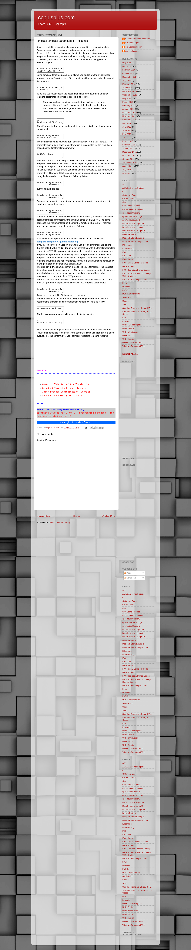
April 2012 (126, 138)
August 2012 (128, 123)
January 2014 (128, 88)
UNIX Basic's (128, 328)
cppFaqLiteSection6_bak (133, 216)
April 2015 (126, 66)
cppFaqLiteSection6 (131, 213)
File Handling (128, 249)
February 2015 (128, 70)
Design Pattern (129, 234)
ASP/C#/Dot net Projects (133, 188)
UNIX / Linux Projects (131, 325)
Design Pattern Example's (133, 238)
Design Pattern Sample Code (135, 241)
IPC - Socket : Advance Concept (136, 270)
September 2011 (129, 162)
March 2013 (127, 102)
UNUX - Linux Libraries (132, 342)
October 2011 (128, 159)
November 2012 (129, 116)
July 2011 (126, 170)
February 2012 (128, 145)
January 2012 (128, 148)
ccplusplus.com (56, 17)
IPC (124, 252)
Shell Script (127, 297)
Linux (124, 283)
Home (76, 527)
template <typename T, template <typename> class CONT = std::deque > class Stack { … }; (52, 218)
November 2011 (129, 155)
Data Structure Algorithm (133, 223)
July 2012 (126, 127)
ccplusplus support (133, 47)
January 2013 (128, 109)
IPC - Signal (127, 259)
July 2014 (126, 80)
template (126, 321)
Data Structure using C (132, 227)
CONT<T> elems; (52, 159)
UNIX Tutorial (128, 339)
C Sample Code (129, 195)
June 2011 (127, 173)
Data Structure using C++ (133, 231)
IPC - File (126, 256)
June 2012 (127, 130)
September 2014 (129, 77)
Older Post (109, 527)
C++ (124, 202)
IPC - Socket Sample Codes (134, 279)
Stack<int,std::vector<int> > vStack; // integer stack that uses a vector (52, 70)
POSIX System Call (131, 294)
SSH (124, 304)
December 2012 (129, 112)
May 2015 (126, 63)
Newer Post (44, 527)
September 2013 (129, 95)
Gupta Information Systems (137, 39)
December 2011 (129, 152)
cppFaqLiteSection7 (131, 220)
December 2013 (129, 91)
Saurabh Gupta (132, 43)
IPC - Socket (128, 266)
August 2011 (128, 166)
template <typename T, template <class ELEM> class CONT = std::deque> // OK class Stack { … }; (52, 189)
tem (124, 318)
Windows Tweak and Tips (133, 346)
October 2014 (128, 73)
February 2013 (128, 105)
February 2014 (128, 84)
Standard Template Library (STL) (137, 308)
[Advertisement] (138, 408)
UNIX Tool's (127, 335)
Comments (130, 578)
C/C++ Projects (129, 198)
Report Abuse (130, 354)
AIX (124, 184)
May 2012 (126, 134)
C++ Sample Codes (131, 206)
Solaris (125, 301)
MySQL (125, 290)
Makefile (126, 287)
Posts (128, 573)
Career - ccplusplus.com (133, 209)
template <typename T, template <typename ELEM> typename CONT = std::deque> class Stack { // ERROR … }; (52, 202)
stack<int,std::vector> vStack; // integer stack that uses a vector (52, 90)
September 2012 (129, 120)
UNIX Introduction (130, 332)
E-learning (127, 245)
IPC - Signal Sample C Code (135, 263)
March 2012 (127, 141)
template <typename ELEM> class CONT (52, 140)
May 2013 (126, 98)
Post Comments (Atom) (59, 533)
